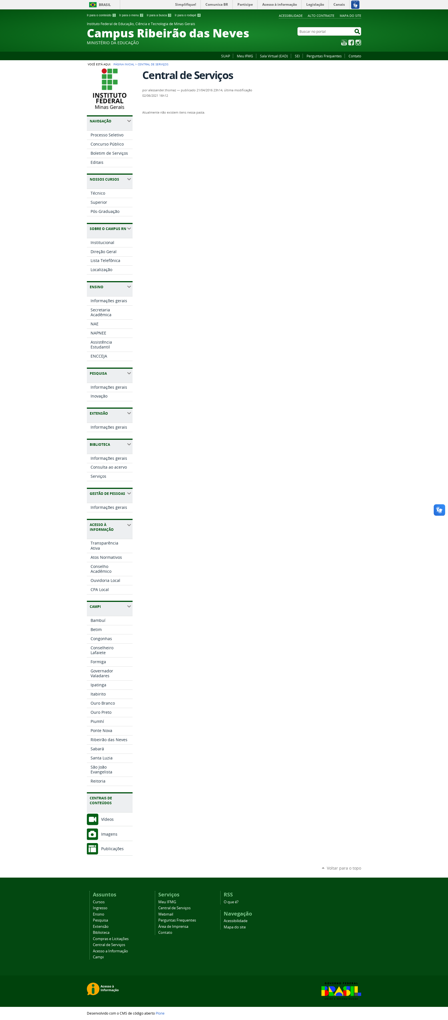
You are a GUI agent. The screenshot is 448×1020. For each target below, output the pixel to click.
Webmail (165, 914)
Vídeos (107, 819)
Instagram (358, 42)
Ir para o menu (131, 15)
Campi (98, 957)
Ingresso (100, 908)
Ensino (98, 914)
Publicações (112, 848)
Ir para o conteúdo (101, 15)
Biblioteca (101, 932)
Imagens (109, 834)
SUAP (225, 56)
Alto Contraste (321, 15)
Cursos (99, 902)
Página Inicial (123, 64)
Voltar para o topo (344, 868)
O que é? (231, 902)
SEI (297, 56)
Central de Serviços (109, 944)
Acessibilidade (291, 15)
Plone (160, 1013)
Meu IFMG (245, 56)
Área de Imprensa (173, 926)
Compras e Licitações (111, 938)
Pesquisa (100, 920)
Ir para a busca (159, 15)
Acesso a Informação (110, 951)
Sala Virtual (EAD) (274, 56)
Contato (355, 56)
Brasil (105, 4)
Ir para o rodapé (188, 15)
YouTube (344, 42)
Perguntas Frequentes (324, 56)
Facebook (351, 42)
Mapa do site (350, 15)
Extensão (101, 926)
